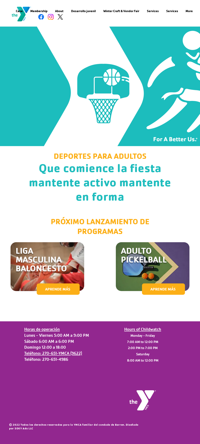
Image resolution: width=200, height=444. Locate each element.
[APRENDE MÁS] (58, 289)
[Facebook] (41, 17)
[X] (60, 17)
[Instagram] (50, 17)
